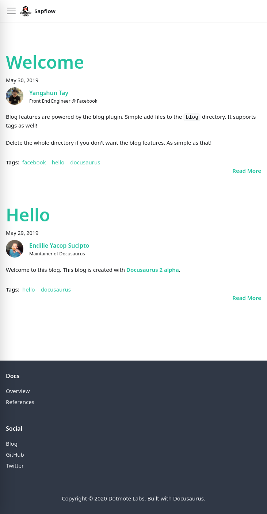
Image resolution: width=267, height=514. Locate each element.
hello (58, 162)
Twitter (15, 465)
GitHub (15, 454)
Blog (12, 443)
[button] (11, 10)
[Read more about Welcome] (246, 170)
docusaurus (85, 162)
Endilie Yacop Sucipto (59, 245)
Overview (18, 391)
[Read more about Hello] (246, 297)
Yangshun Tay (48, 93)
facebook (34, 162)
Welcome (45, 62)
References (20, 402)
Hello (28, 214)
